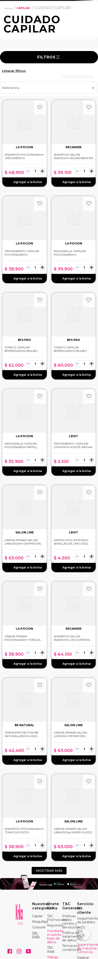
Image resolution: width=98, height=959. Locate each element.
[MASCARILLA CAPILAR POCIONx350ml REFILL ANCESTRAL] (24, 432)
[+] (42, 170)
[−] (28, 170)
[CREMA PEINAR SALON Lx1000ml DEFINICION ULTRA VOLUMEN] (73, 721)
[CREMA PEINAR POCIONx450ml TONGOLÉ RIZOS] (24, 624)
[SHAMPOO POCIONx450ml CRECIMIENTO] (24, 143)
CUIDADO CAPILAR (53, 8)
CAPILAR (23, 8)
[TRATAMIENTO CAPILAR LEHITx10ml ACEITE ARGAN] (73, 432)
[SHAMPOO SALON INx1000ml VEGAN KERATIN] (73, 143)
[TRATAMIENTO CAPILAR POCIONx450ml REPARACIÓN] (24, 239)
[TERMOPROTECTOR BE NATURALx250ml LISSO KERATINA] (24, 721)
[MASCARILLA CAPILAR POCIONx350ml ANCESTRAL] (73, 239)
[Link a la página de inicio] (8, 8)
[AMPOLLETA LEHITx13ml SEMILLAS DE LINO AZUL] (73, 528)
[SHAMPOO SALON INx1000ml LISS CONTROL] (73, 624)
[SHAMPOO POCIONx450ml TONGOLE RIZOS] (24, 817)
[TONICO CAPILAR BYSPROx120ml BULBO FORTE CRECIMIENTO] (73, 335)
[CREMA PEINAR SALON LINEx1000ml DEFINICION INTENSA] (24, 528)
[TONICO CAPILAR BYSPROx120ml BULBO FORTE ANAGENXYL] (24, 335)
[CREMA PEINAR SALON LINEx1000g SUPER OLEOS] (73, 817)
